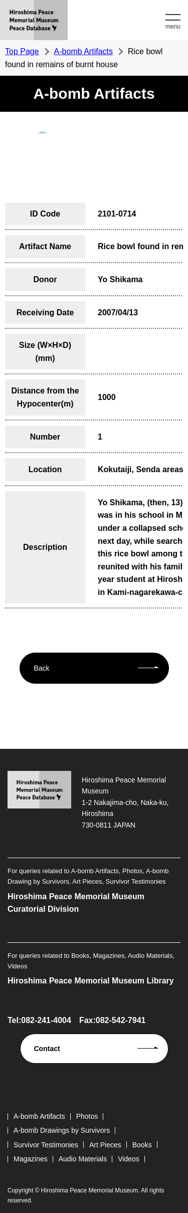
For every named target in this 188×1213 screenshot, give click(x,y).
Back (42, 668)
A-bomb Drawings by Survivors (62, 1130)
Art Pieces (105, 1145)
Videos (128, 1159)
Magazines (31, 1159)
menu (172, 26)
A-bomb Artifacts (83, 51)
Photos (87, 1116)
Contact (47, 1049)
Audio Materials (83, 1159)
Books (142, 1145)
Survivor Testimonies (46, 1145)
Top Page (22, 51)
